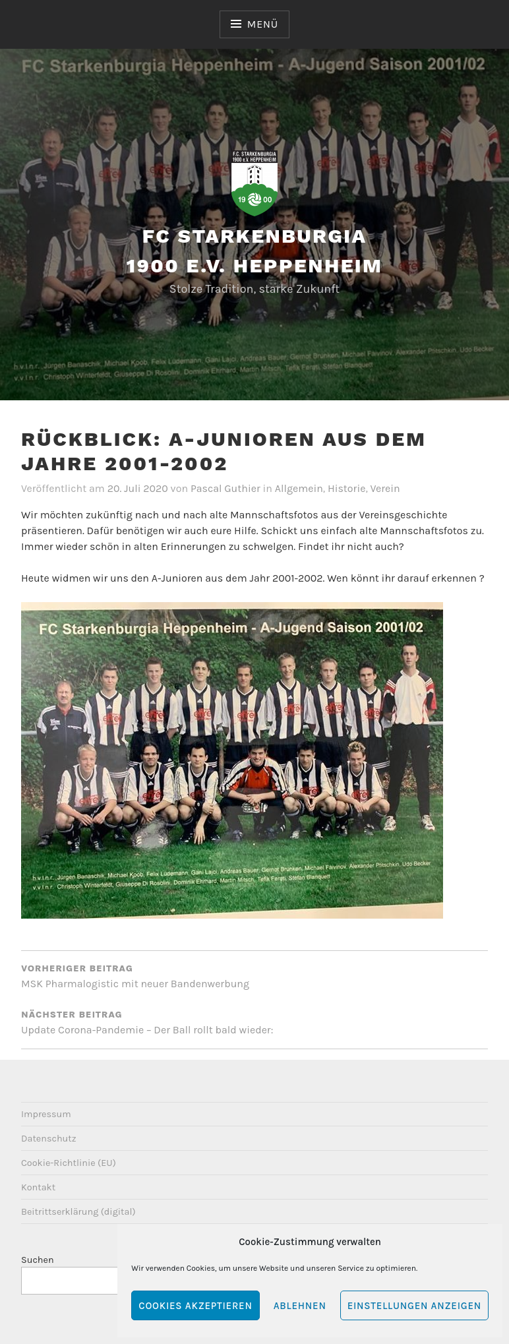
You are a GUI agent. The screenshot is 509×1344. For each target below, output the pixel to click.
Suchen (37, 1260)
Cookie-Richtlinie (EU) (68, 1163)
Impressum (46, 1114)
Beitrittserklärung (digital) (78, 1211)
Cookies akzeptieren (195, 1306)
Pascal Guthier (225, 488)
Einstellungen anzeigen (414, 1306)
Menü (262, 24)
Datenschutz (48, 1138)
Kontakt (38, 1187)
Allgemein (299, 488)
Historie (346, 488)
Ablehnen (300, 1306)
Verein (385, 488)
